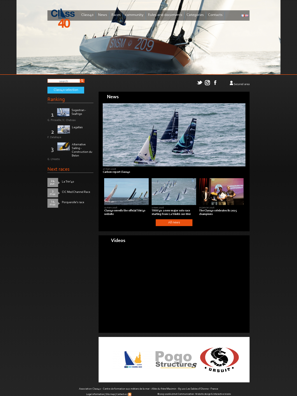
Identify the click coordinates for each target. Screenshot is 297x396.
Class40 (87, 15)
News (102, 15)
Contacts (215, 15)
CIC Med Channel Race (76, 192)
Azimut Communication (182, 394)
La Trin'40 (68, 181)
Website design (203, 394)
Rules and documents (165, 15)
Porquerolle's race (73, 202)
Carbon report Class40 (116, 172)
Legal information (95, 394)
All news (174, 222)
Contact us (121, 394)
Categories (195, 15)
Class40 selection (66, 90)
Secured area (242, 84)
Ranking (56, 99)
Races (116, 15)
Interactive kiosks (222, 394)
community (134, 15)
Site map (110, 394)
